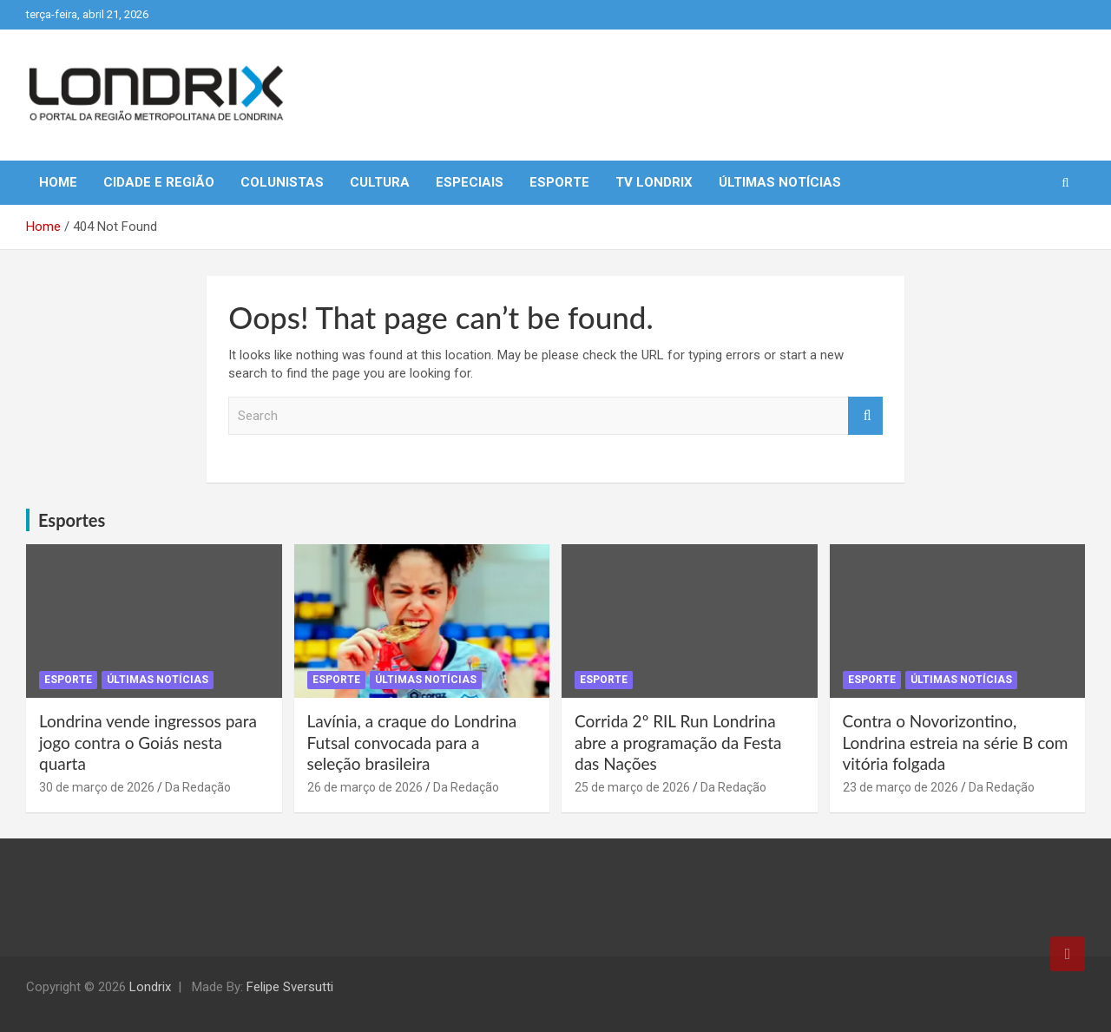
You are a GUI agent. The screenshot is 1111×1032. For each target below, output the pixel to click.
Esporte (559, 182)
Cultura (380, 182)
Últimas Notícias (780, 182)
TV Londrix (654, 182)
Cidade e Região (158, 182)
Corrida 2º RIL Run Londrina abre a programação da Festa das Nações (678, 742)
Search (865, 416)
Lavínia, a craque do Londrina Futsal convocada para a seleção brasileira (412, 742)
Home (58, 182)
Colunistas (282, 182)
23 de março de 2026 (900, 787)
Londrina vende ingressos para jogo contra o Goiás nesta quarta (148, 742)
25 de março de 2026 (632, 787)
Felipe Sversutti (290, 987)
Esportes (71, 519)
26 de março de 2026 (365, 787)
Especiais (469, 182)
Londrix (150, 987)
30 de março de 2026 (96, 787)
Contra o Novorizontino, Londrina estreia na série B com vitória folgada (955, 742)
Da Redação (198, 787)
